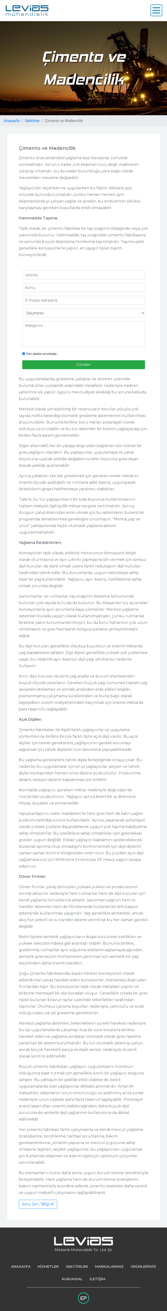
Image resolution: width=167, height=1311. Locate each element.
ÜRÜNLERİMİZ (143, 1266)
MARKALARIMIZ (109, 1266)
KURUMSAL (72, 1279)
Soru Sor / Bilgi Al (38, 1204)
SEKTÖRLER (77, 1266)
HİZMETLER (48, 1266)
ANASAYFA (21, 1266)
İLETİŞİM (97, 1279)
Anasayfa (12, 121)
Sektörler (32, 121)
